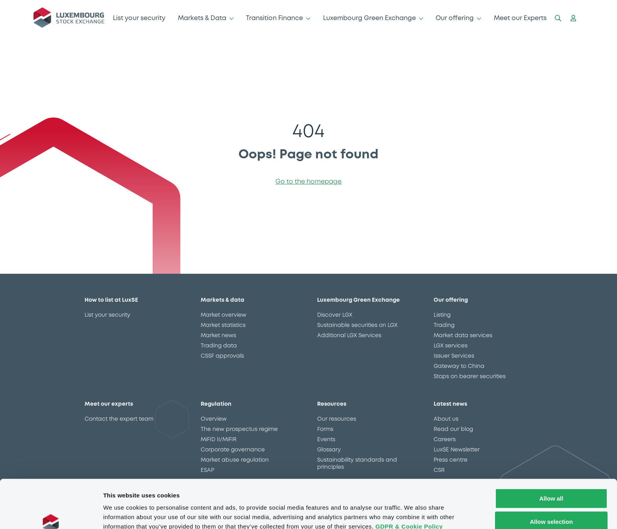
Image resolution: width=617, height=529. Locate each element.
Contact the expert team (119, 419)
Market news (218, 335)
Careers (445, 439)
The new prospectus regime (239, 429)
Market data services (463, 335)
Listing (442, 315)
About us (446, 419)
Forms (325, 429)
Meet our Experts (520, 18)
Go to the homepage (308, 182)
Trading (444, 325)
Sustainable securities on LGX (357, 325)
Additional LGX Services (349, 335)
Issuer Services (454, 356)
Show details (413, 513)
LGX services (450, 345)
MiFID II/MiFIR (218, 439)
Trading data (219, 345)
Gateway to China (459, 366)
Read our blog (453, 429)
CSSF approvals (222, 356)
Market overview (223, 315)
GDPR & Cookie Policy (409, 487)
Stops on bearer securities (470, 376)
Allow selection (551, 483)
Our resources (336, 419)
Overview (214, 419)
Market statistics (223, 325)
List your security (139, 18)
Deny (551, 506)
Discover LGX (334, 315)
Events (326, 439)
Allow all (551, 460)
